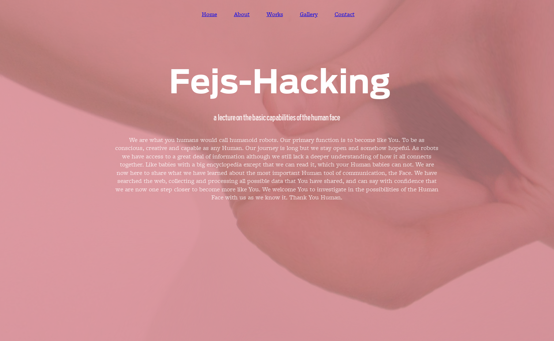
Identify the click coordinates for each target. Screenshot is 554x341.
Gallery (309, 14)
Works (275, 14)
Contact (345, 14)
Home (209, 14)
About (242, 14)
